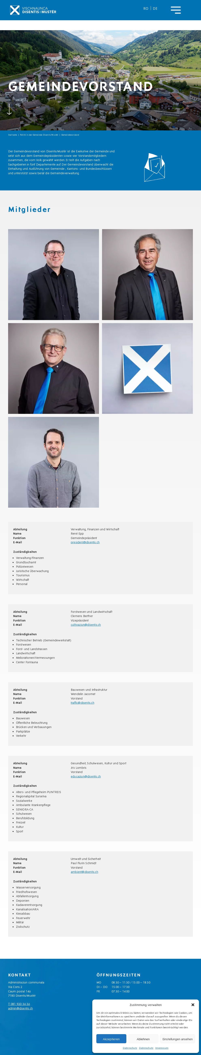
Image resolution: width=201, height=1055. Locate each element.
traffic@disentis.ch (82, 702)
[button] (193, 1005)
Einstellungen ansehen (177, 1039)
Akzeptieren (111, 1039)
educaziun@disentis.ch (86, 776)
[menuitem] (146, 8)
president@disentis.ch (85, 542)
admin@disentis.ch (20, 1008)
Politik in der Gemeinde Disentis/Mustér (39, 134)
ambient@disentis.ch (84, 871)
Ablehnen (143, 1039)
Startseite (12, 134)
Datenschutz (130, 1047)
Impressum (161, 1047)
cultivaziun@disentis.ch (86, 624)
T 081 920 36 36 (19, 1004)
